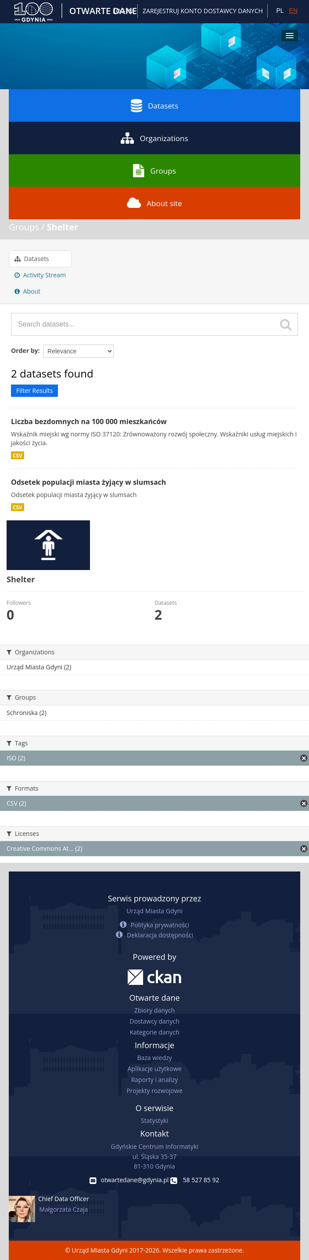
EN (293, 10)
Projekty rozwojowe (154, 1090)
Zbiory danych (154, 1010)
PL (280, 10)
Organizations (154, 138)
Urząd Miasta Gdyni (154, 911)
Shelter (63, 227)
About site (154, 203)
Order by (24, 350)
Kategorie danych (154, 1032)
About (27, 291)
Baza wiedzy (154, 1057)
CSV (17, 455)
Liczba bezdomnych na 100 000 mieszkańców (89, 421)
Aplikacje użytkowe (155, 1068)
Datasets (154, 105)
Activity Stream (40, 275)
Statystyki (154, 1120)
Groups (154, 170)
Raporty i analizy (154, 1079)
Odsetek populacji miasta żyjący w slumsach (88, 482)
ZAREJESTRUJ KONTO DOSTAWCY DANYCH (203, 11)
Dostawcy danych (154, 1021)
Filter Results (34, 390)
